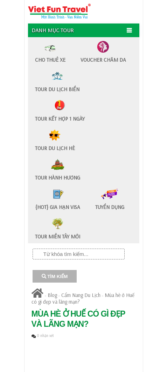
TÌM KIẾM (55, 276)
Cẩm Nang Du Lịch (80, 295)
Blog (52, 295)
